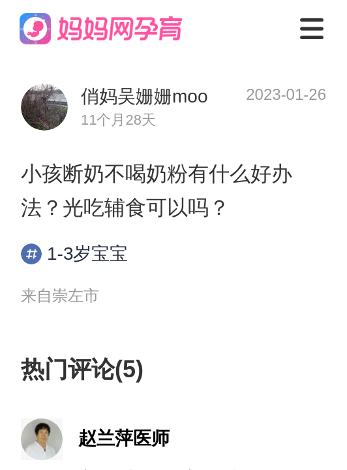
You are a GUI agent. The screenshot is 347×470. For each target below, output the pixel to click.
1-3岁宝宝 (74, 253)
